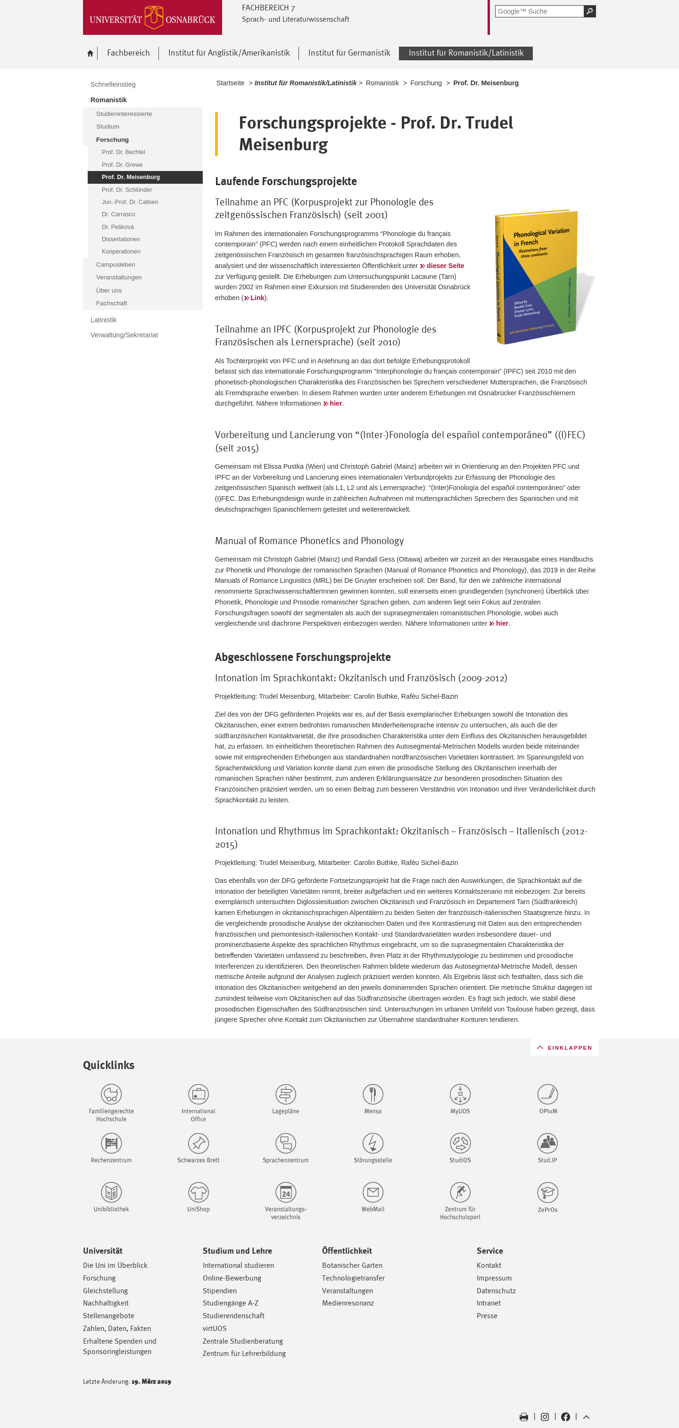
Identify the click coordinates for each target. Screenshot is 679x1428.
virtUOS (215, 1328)
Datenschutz (496, 1290)
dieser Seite (445, 265)
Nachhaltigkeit (106, 1302)
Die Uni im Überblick (115, 1265)
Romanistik (382, 83)
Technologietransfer (353, 1277)
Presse (487, 1315)
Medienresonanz (348, 1302)
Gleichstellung (105, 1290)
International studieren (238, 1265)
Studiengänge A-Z (230, 1302)
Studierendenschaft (234, 1315)
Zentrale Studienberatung (243, 1341)
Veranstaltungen (347, 1290)
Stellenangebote (108, 1315)
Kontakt (489, 1265)
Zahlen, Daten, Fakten (117, 1328)
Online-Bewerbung (232, 1277)
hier (336, 403)
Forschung (426, 83)
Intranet (489, 1302)
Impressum (494, 1277)
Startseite (230, 83)
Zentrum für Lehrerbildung (244, 1353)
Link (258, 298)
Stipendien (220, 1290)
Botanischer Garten (352, 1265)
